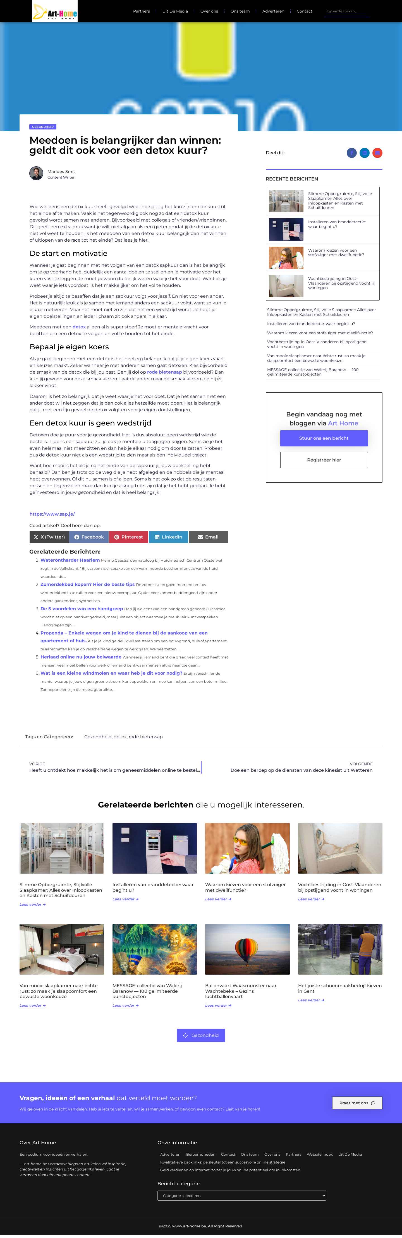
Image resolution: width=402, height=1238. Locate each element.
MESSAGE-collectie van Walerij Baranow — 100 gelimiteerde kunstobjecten (312, 375)
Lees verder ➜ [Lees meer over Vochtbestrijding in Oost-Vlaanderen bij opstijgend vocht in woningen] (311, 902)
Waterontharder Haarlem (70, 563)
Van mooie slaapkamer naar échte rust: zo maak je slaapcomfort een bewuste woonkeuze (316, 361)
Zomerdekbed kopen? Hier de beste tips (87, 587)
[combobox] (347, 11)
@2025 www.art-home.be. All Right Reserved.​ (201, 1229)
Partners (141, 11)
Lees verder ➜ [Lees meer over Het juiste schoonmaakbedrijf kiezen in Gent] (311, 1003)
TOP (384, 1217)
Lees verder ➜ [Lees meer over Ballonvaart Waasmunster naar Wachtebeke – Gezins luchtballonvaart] (218, 1008)
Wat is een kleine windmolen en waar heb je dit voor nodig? (111, 676)
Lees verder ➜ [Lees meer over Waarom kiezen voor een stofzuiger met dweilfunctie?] (218, 902)
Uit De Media (175, 11)
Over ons (209, 11)
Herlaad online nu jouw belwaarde (80, 659)
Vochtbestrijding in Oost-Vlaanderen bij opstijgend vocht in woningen (341, 286)
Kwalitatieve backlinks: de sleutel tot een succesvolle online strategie (222, 1165)
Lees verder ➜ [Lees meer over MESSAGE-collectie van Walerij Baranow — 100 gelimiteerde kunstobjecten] (125, 1008)
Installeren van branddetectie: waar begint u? (337, 227)
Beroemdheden (201, 1157)
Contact (304, 11)
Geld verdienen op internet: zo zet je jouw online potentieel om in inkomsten (230, 1172)
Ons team (240, 11)
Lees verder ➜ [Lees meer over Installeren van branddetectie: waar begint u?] (125, 902)
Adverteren (273, 11)
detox (79, 329)
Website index (320, 1157)
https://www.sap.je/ (52, 517)
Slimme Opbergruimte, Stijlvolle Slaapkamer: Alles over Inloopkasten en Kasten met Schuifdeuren (340, 203)
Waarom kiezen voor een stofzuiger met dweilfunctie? (336, 255)
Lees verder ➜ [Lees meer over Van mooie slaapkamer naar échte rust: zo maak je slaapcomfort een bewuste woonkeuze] (33, 1008)
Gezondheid (43, 129)
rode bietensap (164, 375)
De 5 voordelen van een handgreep (81, 611)
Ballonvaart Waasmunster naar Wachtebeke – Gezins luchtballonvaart (241, 994)
